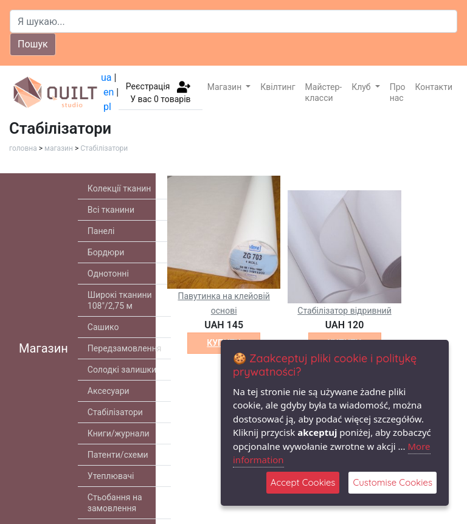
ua (106, 77)
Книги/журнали (119, 433)
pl (107, 106)
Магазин (225, 87)
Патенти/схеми (118, 455)
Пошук (33, 44)
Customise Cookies (392, 482)
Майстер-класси (323, 92)
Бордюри (106, 252)
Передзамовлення (125, 348)
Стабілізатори (104, 148)
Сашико (103, 327)
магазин (58, 148)
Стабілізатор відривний (344, 310)
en (108, 92)
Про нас (398, 92)
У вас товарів (160, 99)
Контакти (434, 87)
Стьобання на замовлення (115, 502)
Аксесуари (109, 391)
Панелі (101, 231)
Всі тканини (111, 210)
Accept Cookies (303, 482)
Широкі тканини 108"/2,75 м (120, 300)
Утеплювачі (111, 476)
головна (23, 148)
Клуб (362, 87)
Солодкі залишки (122, 369)
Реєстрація (148, 86)
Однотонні (108, 273)
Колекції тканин (119, 188)
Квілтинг (277, 87)
